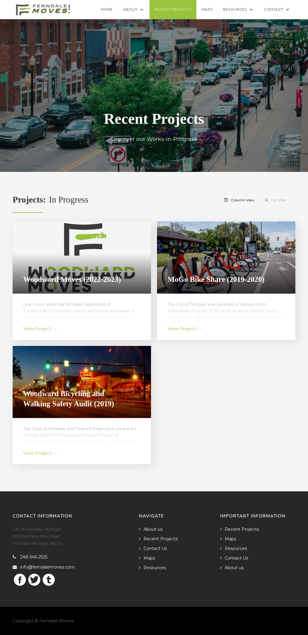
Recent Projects (173, 9)
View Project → (40, 328)
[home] (43, 8)
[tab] (243, 200)
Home (107, 9)
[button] (133, 9)
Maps (207, 9)
